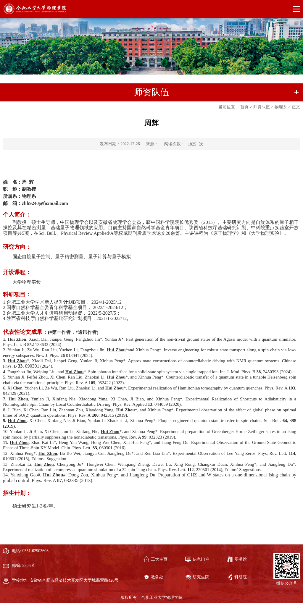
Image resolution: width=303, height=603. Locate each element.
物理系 (281, 107)
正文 (296, 107)
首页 (244, 107)
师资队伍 (261, 107)
